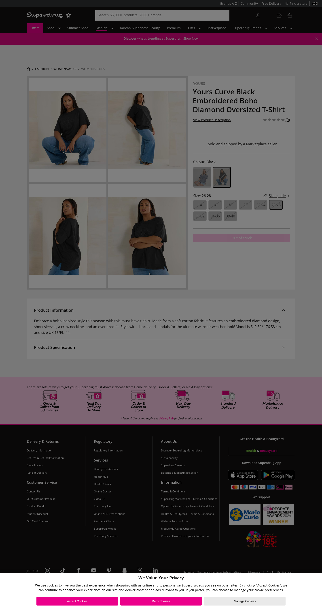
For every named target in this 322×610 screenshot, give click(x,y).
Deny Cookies (161, 601)
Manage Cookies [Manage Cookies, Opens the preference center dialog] (245, 601)
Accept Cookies (77, 601)
